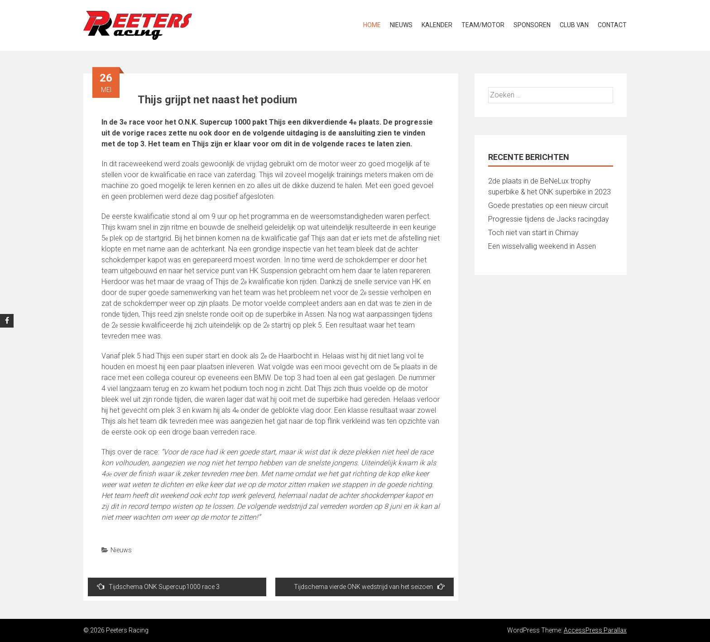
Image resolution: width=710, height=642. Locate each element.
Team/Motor (482, 25)
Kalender (437, 25)
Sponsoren (532, 25)
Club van (574, 25)
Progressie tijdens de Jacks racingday (548, 219)
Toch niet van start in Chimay (533, 232)
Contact (612, 25)
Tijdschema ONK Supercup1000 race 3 (158, 586)
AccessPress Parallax (595, 630)
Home (372, 25)
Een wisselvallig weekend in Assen (542, 246)
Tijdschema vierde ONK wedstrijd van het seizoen (369, 586)
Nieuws (401, 25)
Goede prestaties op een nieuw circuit (548, 205)
